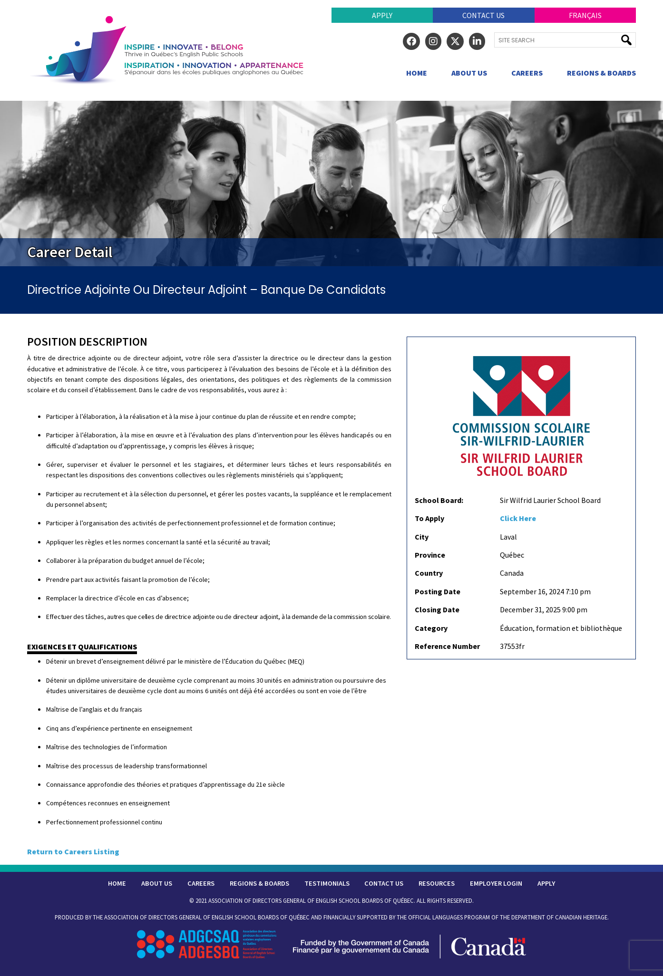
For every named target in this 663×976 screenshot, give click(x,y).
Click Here (518, 518)
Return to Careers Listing (73, 851)
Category (431, 628)
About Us (469, 72)
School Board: (439, 500)
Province (430, 555)
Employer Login (496, 883)
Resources (437, 883)
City (422, 536)
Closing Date (437, 609)
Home (416, 72)
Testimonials (327, 883)
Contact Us (483, 15)
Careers (527, 72)
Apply (382, 15)
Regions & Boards (601, 72)
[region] (331, 183)
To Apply (429, 518)
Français (585, 15)
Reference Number (447, 646)
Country (429, 573)
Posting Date (437, 591)
